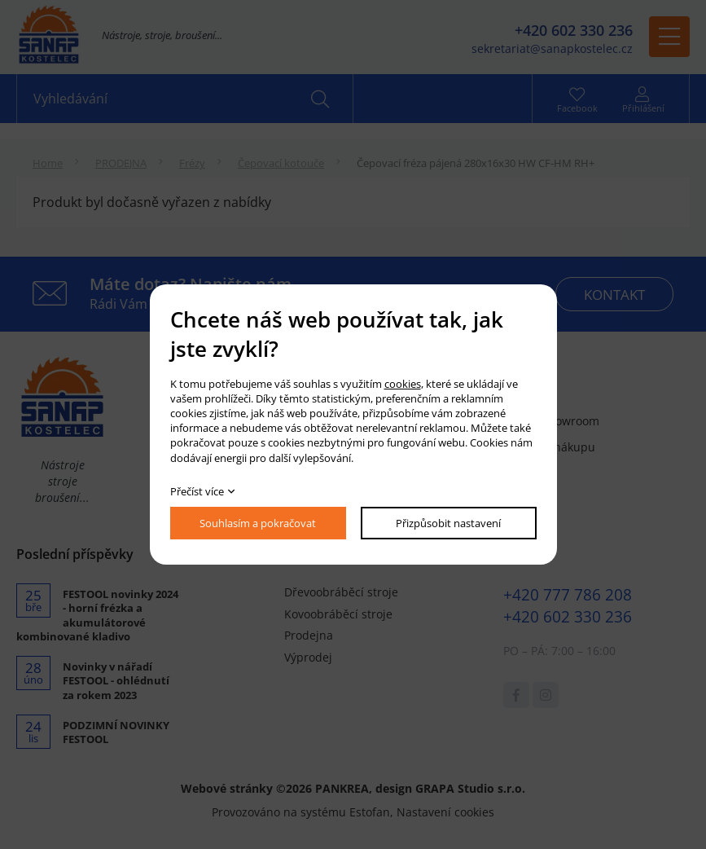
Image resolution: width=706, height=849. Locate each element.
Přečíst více (197, 491)
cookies (402, 383)
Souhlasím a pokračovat (258, 523)
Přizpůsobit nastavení (448, 523)
